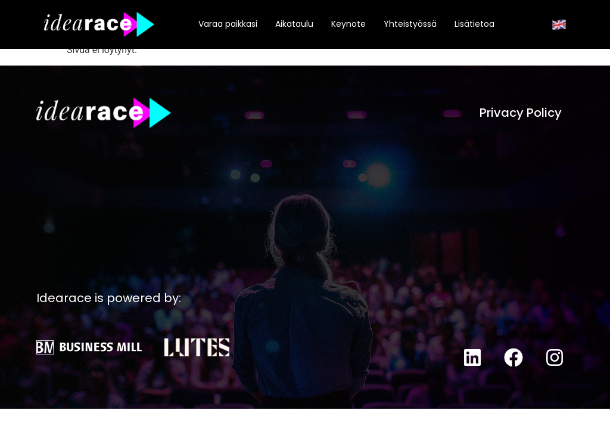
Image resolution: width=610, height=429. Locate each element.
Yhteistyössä (410, 24)
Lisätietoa (474, 24)
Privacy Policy (521, 112)
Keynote (348, 24)
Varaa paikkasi (227, 24)
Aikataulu (294, 24)
